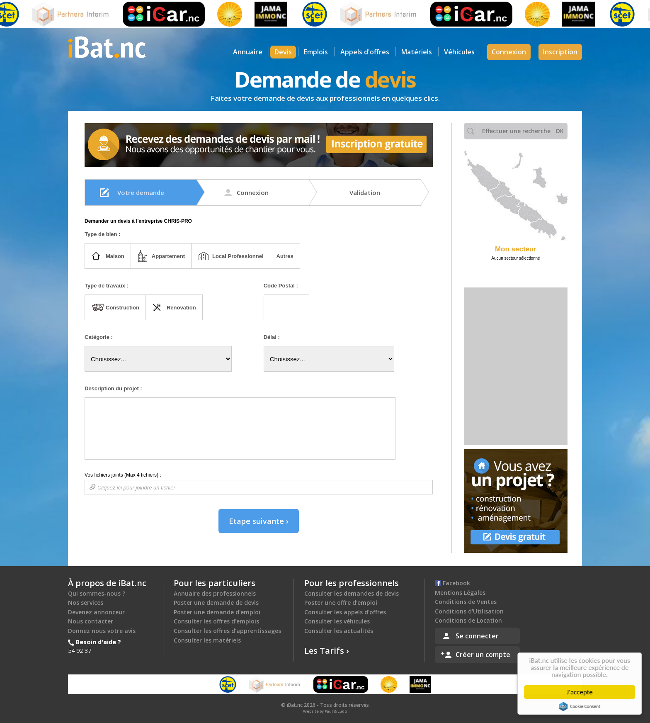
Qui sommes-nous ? (96, 593)
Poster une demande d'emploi (217, 612)
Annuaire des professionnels (215, 593)
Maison (115, 256)
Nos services (85, 602)
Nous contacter (90, 621)
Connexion (509, 51)
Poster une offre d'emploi (340, 602)
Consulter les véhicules (337, 621)
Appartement (168, 256)
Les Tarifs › (326, 650)
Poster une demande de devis (216, 602)
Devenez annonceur (96, 612)
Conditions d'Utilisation (469, 611)
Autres (284, 256)
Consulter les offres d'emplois (216, 621)
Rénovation (181, 307)
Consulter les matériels (207, 640)
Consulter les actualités (338, 631)
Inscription (560, 51)
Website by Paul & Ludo (325, 711)
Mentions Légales (460, 592)
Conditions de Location (468, 620)
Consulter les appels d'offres (345, 612)
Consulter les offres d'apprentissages (227, 631)
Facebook (452, 583)
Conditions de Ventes (466, 602)
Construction (122, 307)
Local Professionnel (238, 256)
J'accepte (581, 692)
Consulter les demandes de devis (351, 593)
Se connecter (477, 635)
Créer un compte (483, 654)
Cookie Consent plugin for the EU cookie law (581, 706)
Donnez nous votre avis (102, 631)
